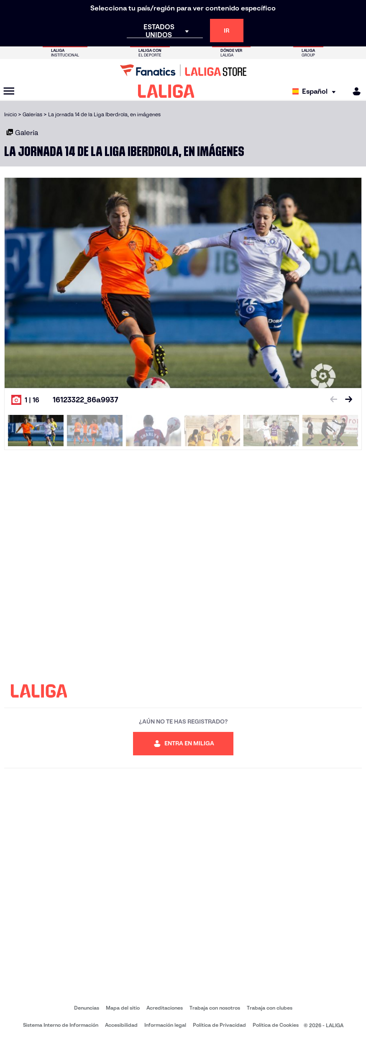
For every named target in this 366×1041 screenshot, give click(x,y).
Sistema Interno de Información (60, 1025)
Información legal (165, 1025)
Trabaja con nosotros (214, 1007)
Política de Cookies (276, 1025)
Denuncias (86, 1007)
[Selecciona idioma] (316, 91)
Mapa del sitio (123, 1007)
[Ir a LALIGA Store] (183, 70)
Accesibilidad (121, 1025)
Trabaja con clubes (269, 1007)
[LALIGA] (166, 91)
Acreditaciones (164, 1007)
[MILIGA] (354, 91)
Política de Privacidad (219, 1025)
